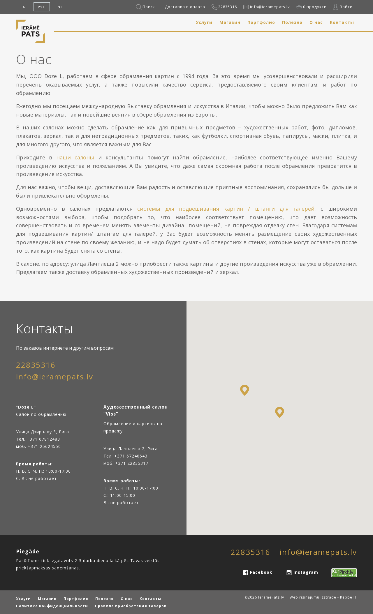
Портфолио (261, 22)
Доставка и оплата (185, 6)
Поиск (148, 6)
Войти (346, 6)
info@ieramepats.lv (270, 6)
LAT (24, 7)
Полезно (292, 22)
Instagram (306, 572)
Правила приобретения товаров (131, 606)
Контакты (342, 22)
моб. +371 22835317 (125, 463)
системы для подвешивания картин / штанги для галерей (225, 208)
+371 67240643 (130, 456)
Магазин (229, 22)
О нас (316, 22)
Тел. (108, 456)
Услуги (204, 22)
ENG (60, 7)
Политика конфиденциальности (52, 606)
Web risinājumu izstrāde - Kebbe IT (323, 597)
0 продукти (315, 6)
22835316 (227, 6)
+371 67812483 (43, 439)
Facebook (261, 572)
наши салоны (75, 157)
